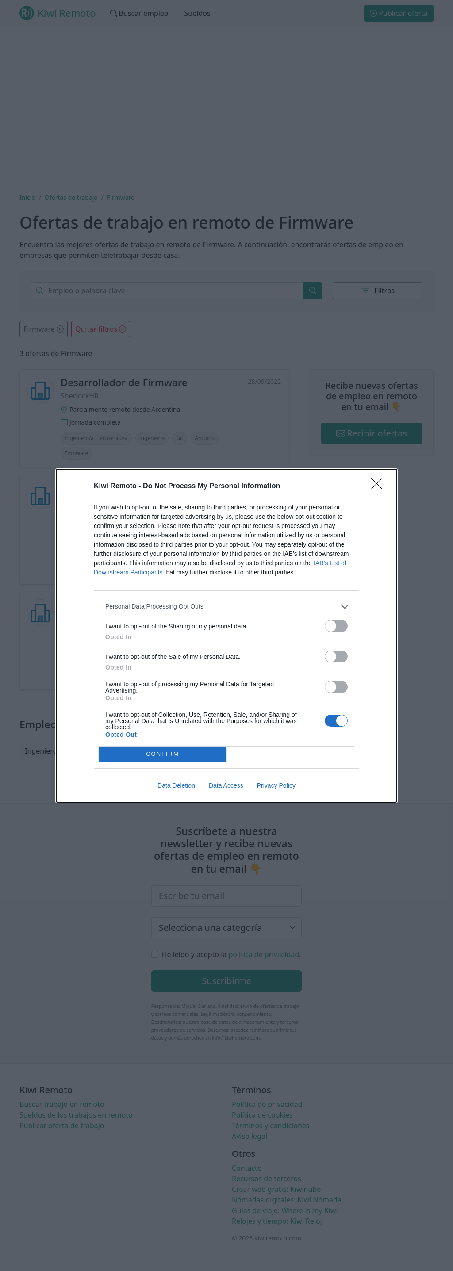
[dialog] (226, 635)
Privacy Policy (276, 785)
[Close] (379, 486)
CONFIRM (162, 753)
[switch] (336, 626)
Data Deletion (176, 785)
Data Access (226, 785)
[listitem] (226, 606)
